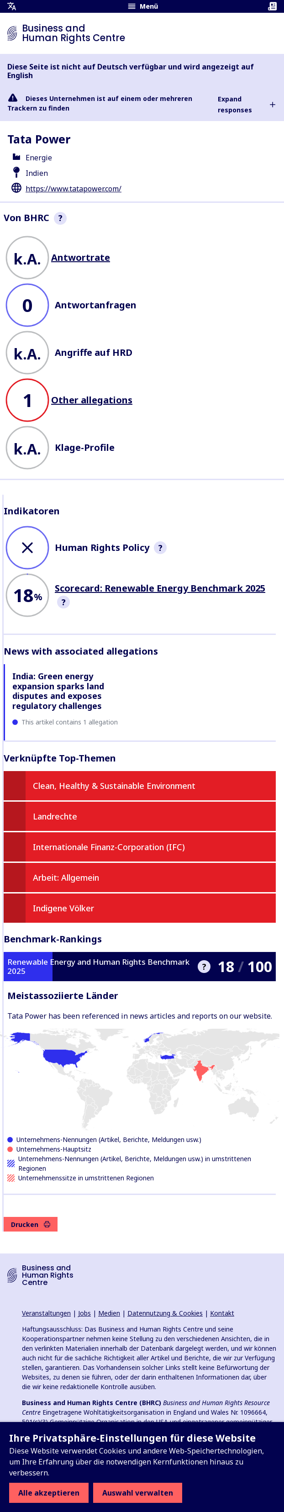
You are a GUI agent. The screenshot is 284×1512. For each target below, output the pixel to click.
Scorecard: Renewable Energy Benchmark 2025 (160, 588)
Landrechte (55, 816)
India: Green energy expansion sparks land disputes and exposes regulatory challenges (58, 691)
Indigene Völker (63, 908)
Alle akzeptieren (48, 1493)
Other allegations (91, 400)
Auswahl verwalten (137, 1493)
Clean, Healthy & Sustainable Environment (114, 785)
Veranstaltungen (46, 1313)
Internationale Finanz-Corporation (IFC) (109, 846)
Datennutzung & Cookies (165, 1313)
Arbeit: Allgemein (66, 877)
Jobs (84, 1313)
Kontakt (222, 1313)
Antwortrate (80, 257)
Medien (109, 1313)
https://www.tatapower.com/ (73, 189)
